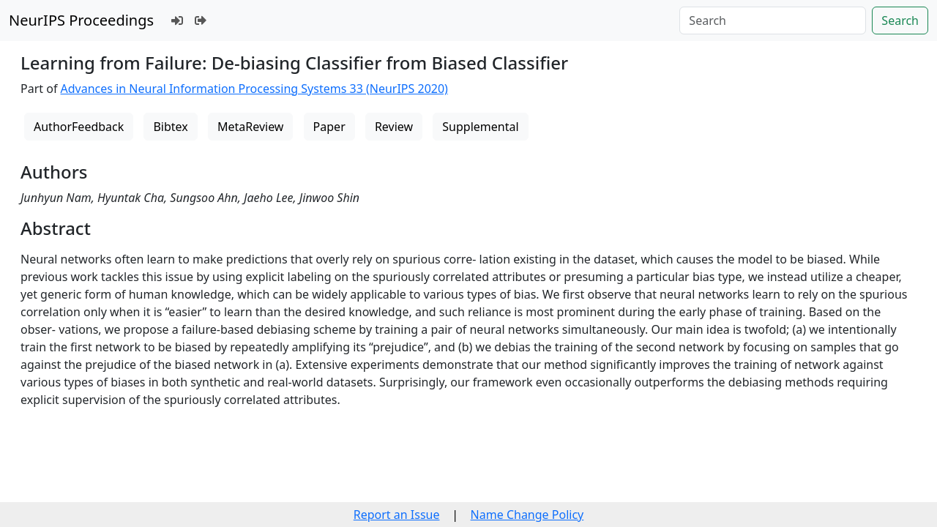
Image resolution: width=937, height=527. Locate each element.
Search (900, 20)
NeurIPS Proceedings (81, 20)
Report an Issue (397, 515)
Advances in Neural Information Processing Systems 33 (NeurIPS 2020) (254, 89)
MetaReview (250, 127)
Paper (329, 127)
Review (394, 127)
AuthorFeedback (79, 127)
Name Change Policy (527, 515)
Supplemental (480, 127)
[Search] (772, 20)
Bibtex (170, 127)
